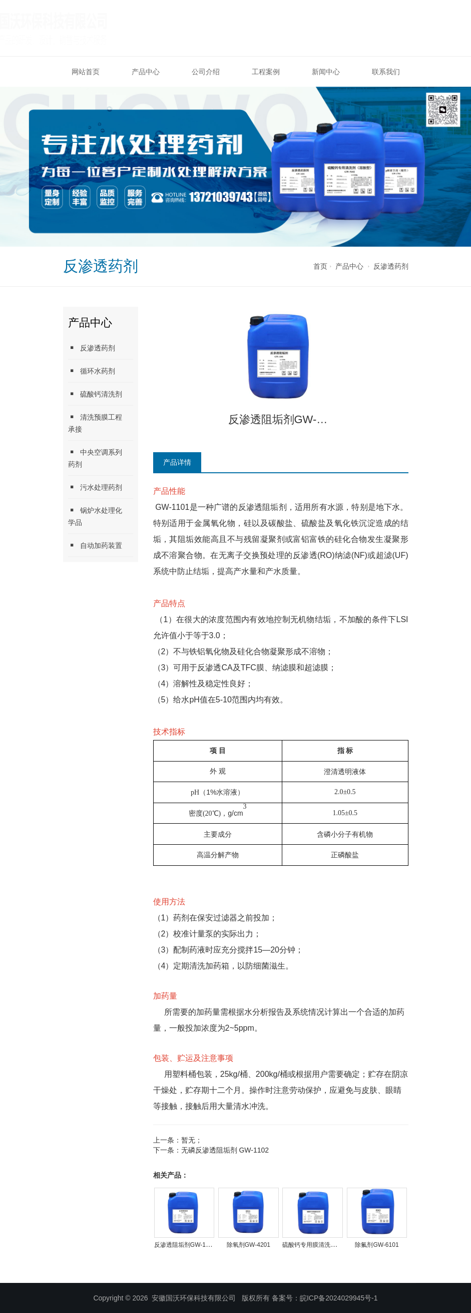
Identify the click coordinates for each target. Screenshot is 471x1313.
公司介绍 (206, 72)
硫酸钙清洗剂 (95, 394)
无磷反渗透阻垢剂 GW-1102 (225, 1150)
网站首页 (86, 72)
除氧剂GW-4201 (248, 1244)
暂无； (191, 1140)
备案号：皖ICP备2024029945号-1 (325, 1298)
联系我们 (386, 72)
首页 (320, 266)
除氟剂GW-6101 (376, 1244)
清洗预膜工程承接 (95, 423)
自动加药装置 (95, 545)
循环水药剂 (91, 370)
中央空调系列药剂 (95, 458)
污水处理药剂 (95, 487)
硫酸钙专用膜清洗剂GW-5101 (322, 1244)
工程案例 (266, 72)
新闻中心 (326, 72)
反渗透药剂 (390, 266)
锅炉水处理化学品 (95, 516)
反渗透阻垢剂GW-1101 (185, 1244)
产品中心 (146, 72)
